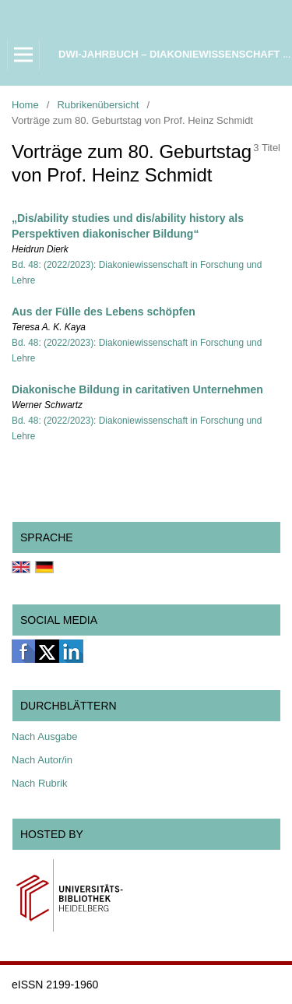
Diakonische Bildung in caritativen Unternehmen (137, 389)
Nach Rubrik (40, 783)
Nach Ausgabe (45, 736)
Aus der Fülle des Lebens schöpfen (103, 311)
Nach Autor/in (42, 760)
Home (25, 105)
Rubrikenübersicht (98, 105)
